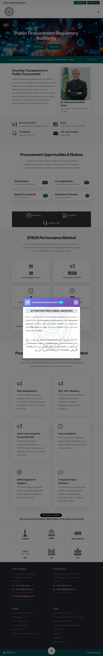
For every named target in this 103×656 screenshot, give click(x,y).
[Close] (76, 302)
